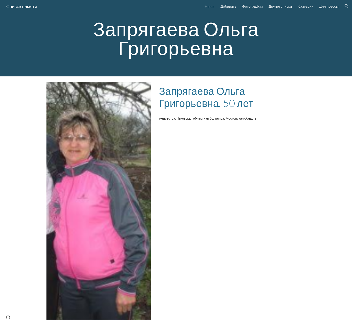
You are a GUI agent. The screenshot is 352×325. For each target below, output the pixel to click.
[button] (346, 6)
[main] (176, 38)
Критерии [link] (305, 6)
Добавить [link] (228, 6)
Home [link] (210, 6)
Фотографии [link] (252, 6)
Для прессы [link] (329, 6)
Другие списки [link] (280, 6)
